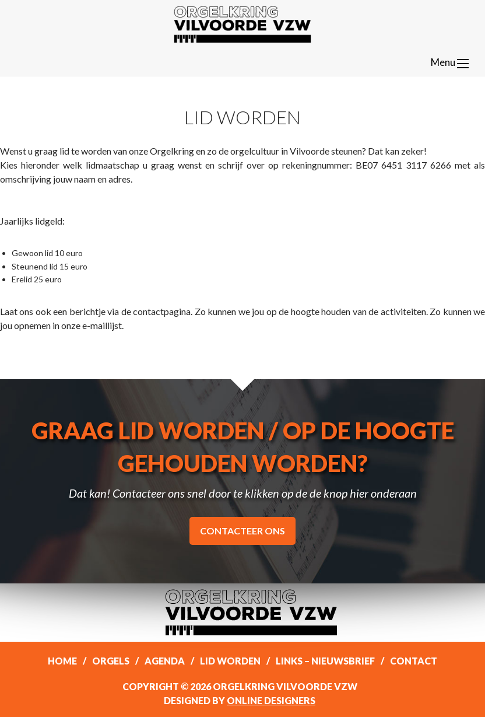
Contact (413, 660)
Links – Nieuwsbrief (325, 660)
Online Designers (271, 700)
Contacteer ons (242, 530)
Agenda (165, 660)
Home (62, 660)
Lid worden (230, 660)
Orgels (110, 660)
